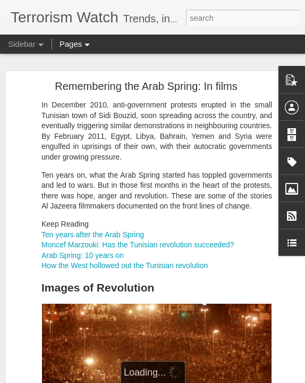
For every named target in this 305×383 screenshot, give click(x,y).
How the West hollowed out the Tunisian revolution (124, 265)
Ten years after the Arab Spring (92, 234)
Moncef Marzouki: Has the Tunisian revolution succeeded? (137, 244)
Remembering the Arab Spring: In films (146, 86)
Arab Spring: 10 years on (82, 255)
